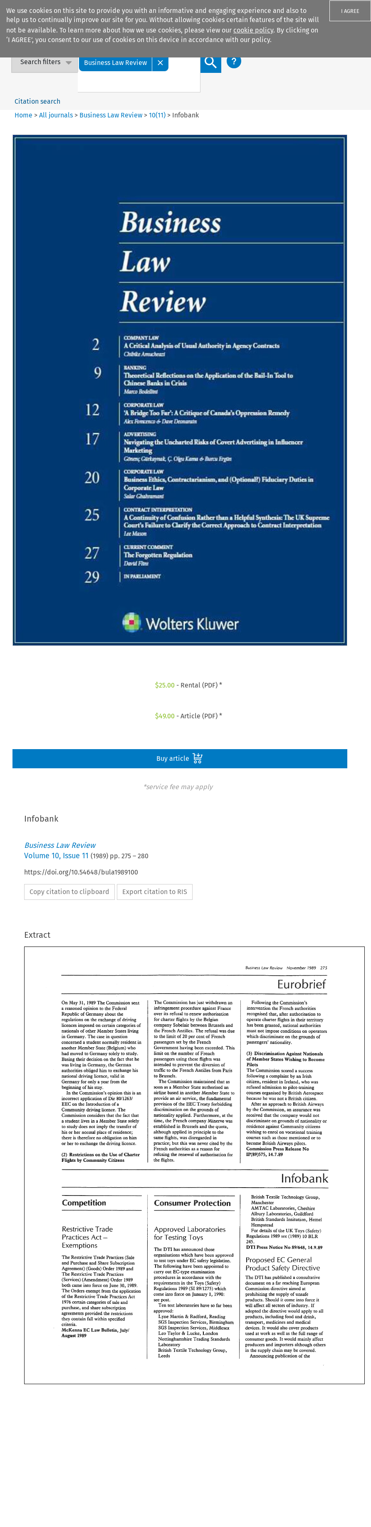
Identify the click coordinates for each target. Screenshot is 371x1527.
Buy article (179, 758)
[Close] (160, 62)
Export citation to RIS (154, 892)
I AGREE (350, 11)
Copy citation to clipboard (69, 892)
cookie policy (253, 30)
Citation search (37, 101)
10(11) (157, 115)
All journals (56, 115)
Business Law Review (110, 115)
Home (23, 115)
